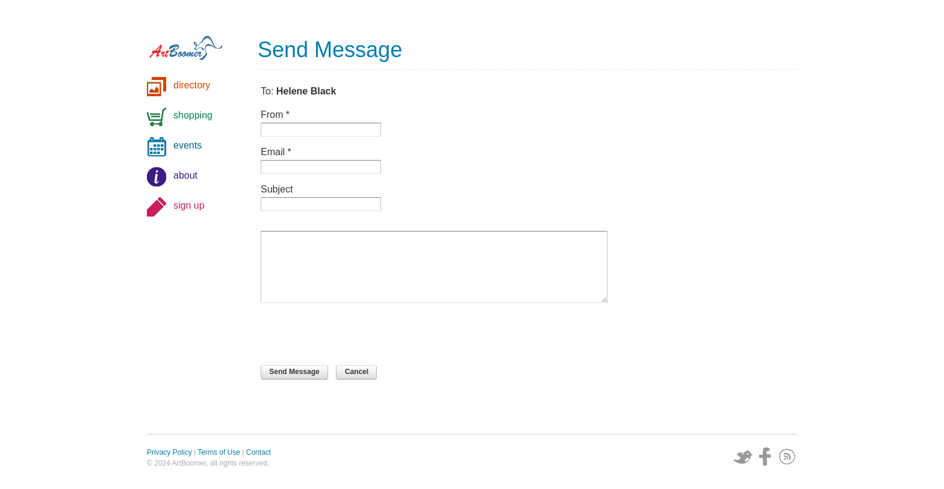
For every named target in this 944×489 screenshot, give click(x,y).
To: (298, 91)
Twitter (743, 456)
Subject (277, 189)
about (185, 175)
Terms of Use (218, 452)
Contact (258, 452)
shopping (193, 115)
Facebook (765, 456)
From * (275, 114)
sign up (189, 205)
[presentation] (352, 335)
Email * (276, 152)
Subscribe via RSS (787, 456)
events (187, 145)
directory (191, 85)
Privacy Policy (169, 452)
